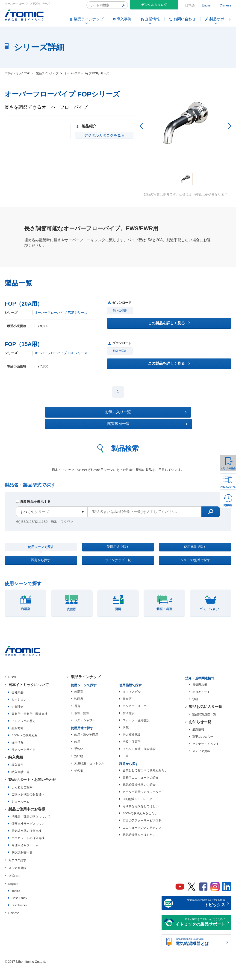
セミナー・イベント (205, 740)
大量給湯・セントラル (89, 759)
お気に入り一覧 (228, 487)
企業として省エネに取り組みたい (145, 767)
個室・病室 (81, 709)
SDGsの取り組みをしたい (140, 810)
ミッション (19, 696)
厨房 (77, 702)
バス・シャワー (84, 717)
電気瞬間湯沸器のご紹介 (139, 781)
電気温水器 (199, 681)
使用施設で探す (195, 537)
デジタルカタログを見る (103, 135)
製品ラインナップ (85, 673)
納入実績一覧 (21, 768)
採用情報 (18, 738)
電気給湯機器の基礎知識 (200, 938)
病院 (126, 724)
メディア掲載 (201, 747)
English (207, 5)
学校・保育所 (132, 738)
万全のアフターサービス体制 (142, 817)
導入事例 (18, 761)
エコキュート (201, 688)
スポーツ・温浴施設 (136, 717)
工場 (126, 752)
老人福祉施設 (132, 731)
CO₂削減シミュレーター (139, 795)
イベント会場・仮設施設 (139, 745)
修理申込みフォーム (25, 841)
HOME (12, 673)
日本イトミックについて (28, 681)
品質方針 (18, 724)
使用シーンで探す (41, 537)
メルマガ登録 (17, 864)
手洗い (78, 745)
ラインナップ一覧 (118, 555)
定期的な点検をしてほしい (141, 802)
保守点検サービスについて (29, 820)
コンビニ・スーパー (136, 702)
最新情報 (198, 726)
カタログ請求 (17, 856)
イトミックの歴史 (23, 717)
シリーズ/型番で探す (195, 555)
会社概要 (18, 688)
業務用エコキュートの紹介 (141, 774)
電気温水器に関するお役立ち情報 (200, 900)
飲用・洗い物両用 (86, 731)
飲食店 (127, 695)
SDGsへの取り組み (25, 731)
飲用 (77, 738)
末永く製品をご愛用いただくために (200, 919)
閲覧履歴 (228, 505)
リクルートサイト (23, 746)
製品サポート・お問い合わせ (32, 776)
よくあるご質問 (22, 783)
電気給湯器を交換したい (139, 831)
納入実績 (15, 753)
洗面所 (78, 695)
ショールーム (21, 798)
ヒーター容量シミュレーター (142, 788)
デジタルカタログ (154, 4)
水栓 (195, 695)
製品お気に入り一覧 (205, 703)
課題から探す (41, 555)
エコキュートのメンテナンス (142, 824)
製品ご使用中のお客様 (26, 805)
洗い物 (78, 752)
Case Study (19, 894)
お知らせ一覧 (200, 718)
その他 (78, 767)
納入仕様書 (120, 311)
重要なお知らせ (202, 733)
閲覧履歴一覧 (158, 412)
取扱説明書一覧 (22, 849)
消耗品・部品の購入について (31, 813)
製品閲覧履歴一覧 (204, 711)
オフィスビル (132, 688)
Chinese (225, 5)
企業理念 (18, 703)
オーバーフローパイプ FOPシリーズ (61, 312)
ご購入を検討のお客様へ (28, 790)
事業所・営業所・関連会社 (29, 710)
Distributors (19, 901)
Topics (16, 887)
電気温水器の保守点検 (26, 827)
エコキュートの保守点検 (28, 834)
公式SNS (14, 872)
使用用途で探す (118, 537)
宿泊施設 (129, 709)
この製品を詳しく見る (169, 323)
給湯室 (78, 688)
